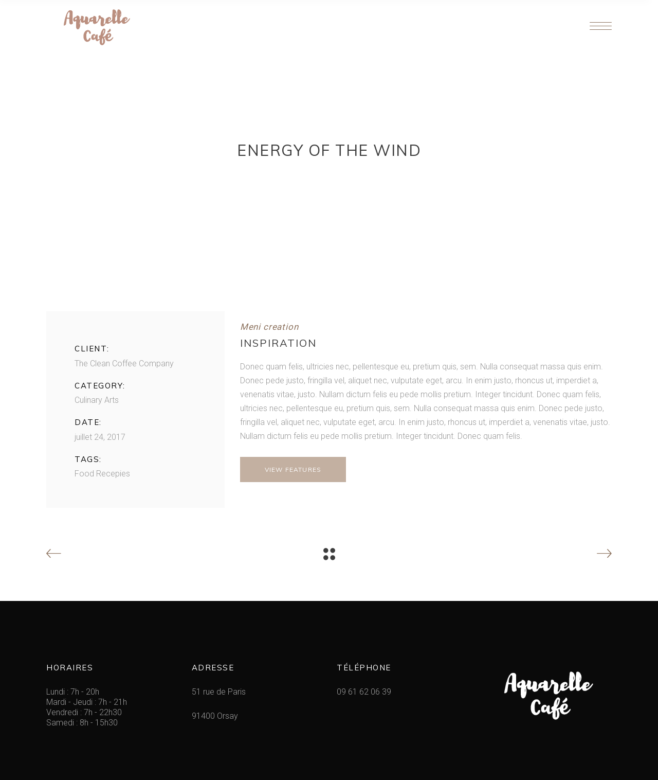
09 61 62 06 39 (364, 692)
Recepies (113, 473)
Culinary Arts (97, 400)
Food (84, 473)
